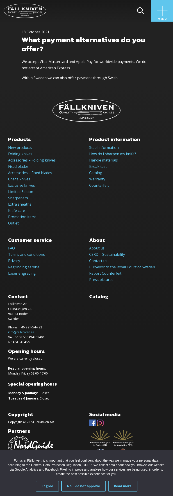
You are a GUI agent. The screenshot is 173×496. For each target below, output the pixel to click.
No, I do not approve (83, 486)
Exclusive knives (21, 185)
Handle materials (103, 160)
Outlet (13, 223)
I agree (47, 486)
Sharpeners (18, 197)
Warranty (97, 179)
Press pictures (101, 279)
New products (20, 147)
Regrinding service (23, 267)
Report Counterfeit (105, 273)
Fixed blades (18, 166)
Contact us (98, 260)
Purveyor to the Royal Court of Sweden (122, 267)
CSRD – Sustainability (107, 254)
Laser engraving (22, 273)
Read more (123, 486)
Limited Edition (20, 191)
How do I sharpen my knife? (112, 153)
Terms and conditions (26, 254)
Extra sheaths (19, 204)
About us (97, 248)
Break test (98, 166)
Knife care (16, 210)
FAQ (11, 248)
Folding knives (20, 153)
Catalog (95, 172)
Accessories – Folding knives (32, 160)
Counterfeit (99, 185)
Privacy (14, 260)
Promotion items (22, 216)
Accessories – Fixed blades (30, 172)
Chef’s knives (19, 179)
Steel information (104, 147)
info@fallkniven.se (21, 332)
